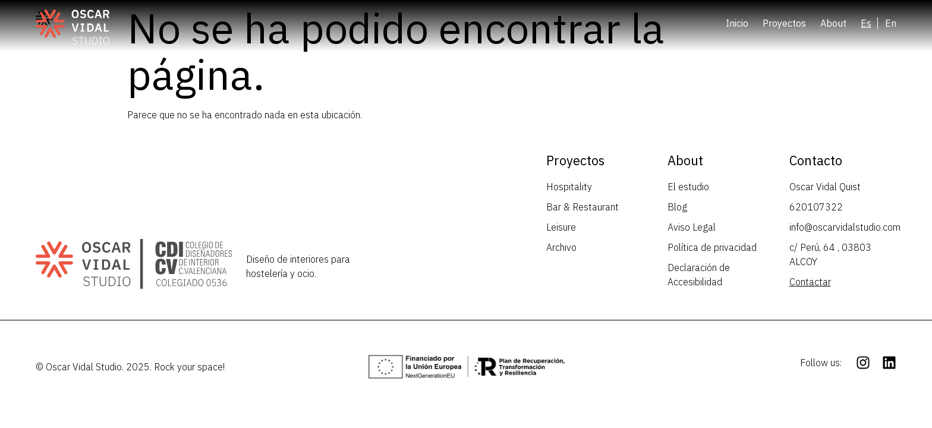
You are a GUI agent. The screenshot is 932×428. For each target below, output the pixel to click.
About (833, 23)
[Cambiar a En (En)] (890, 23)
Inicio (737, 23)
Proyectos (784, 23)
